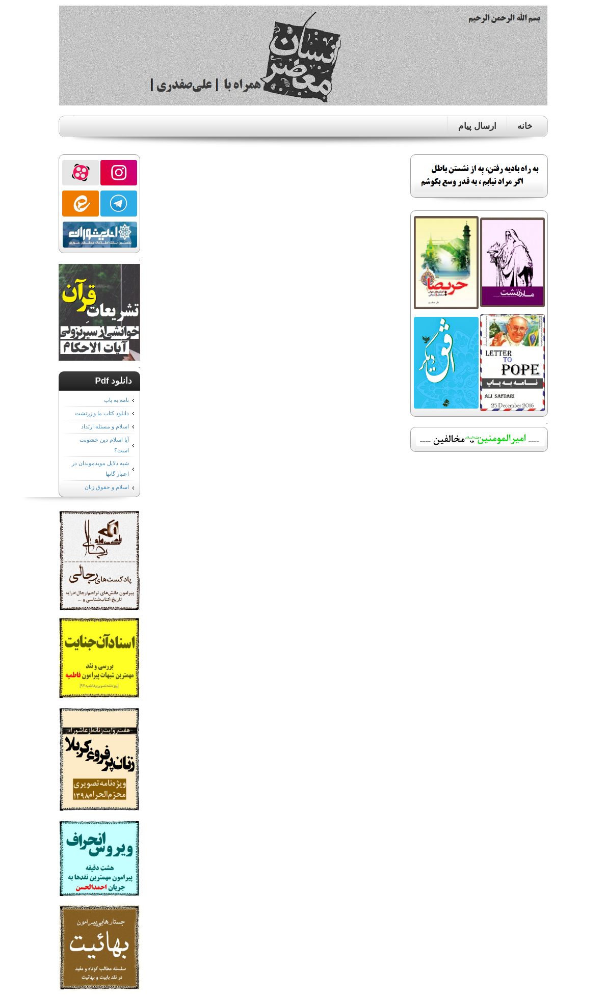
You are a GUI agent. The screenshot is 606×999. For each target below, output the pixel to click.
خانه (525, 126)
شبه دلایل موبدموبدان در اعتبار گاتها (100, 468)
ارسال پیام (477, 126)
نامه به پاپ (116, 400)
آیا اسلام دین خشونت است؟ (104, 445)
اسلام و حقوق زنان (106, 487)
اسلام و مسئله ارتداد (104, 426)
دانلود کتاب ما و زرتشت (102, 413)
